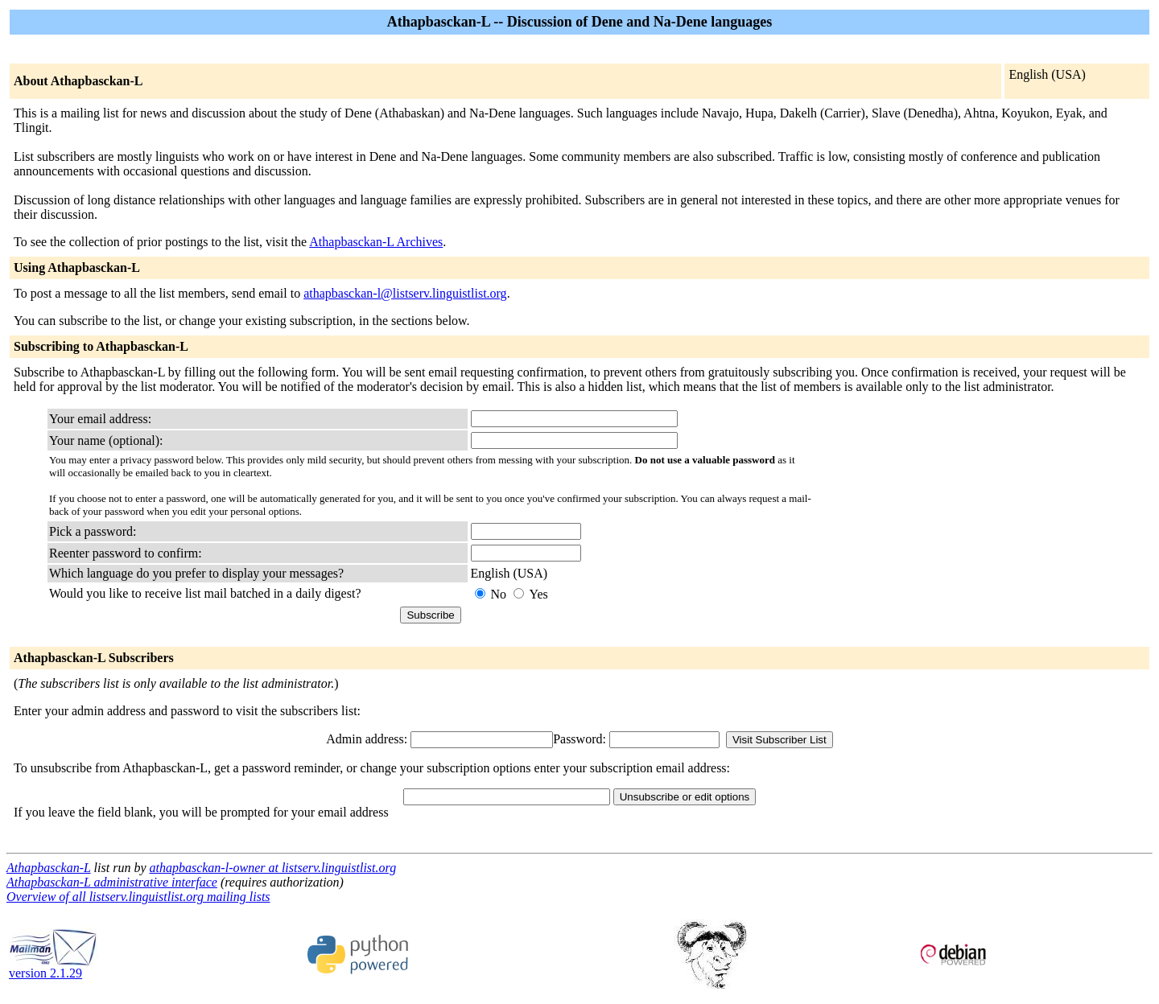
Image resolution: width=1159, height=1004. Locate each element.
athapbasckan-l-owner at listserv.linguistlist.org (272, 867)
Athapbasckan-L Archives (376, 242)
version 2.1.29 (53, 967)
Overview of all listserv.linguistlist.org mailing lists (138, 896)
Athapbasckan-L (48, 867)
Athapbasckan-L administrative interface (111, 882)
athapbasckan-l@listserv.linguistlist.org (404, 293)
